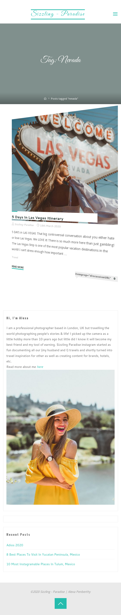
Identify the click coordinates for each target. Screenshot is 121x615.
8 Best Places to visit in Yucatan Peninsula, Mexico (43, 554)
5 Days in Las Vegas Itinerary (37, 217)
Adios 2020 (14, 545)
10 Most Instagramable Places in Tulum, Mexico (40, 564)
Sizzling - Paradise (58, 14)
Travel (15, 257)
